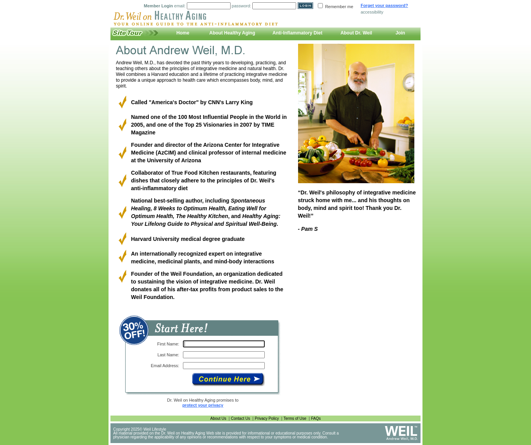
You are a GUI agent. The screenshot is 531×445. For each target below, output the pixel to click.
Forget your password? (384, 5)
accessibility (371, 12)
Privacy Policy (267, 418)
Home (182, 33)
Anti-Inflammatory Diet (297, 33)
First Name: (168, 344)
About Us (218, 418)
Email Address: (165, 365)
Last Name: (168, 354)
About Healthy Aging (232, 33)
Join (400, 33)
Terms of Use (295, 418)
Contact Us (240, 418)
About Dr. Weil (356, 33)
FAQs (316, 418)
